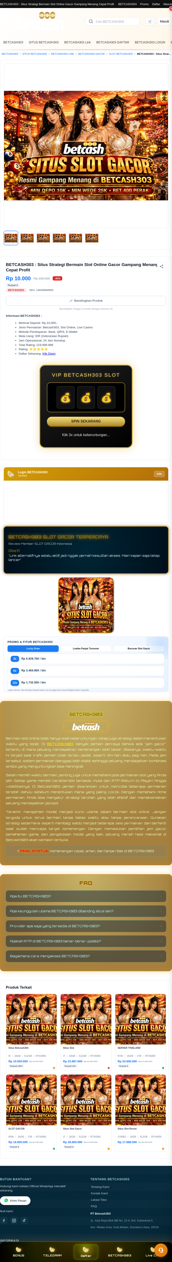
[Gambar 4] (59, 238)
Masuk (168, 4)
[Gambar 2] (27, 238)
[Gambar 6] (92, 238)
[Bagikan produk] (161, 266)
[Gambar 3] (43, 238)
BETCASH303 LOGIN (150, 42)
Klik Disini (49, 353)
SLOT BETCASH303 (121, 54)
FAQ (94, 1206)
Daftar (156, 4)
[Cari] (91, 21)
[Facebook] (4, 1220)
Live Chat (153, 1252)
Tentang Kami (100, 1187)
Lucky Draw (33, 648)
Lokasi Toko (99, 1199)
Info (159, 474)
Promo (144, 4)
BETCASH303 (127, 4)
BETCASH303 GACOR (91, 54)
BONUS (18, 1252)
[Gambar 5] (75, 238)
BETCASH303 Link (77, 42)
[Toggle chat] (161, 1250)
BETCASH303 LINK (62, 54)
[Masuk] (164, 21)
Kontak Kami (99, 1193)
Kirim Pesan (15, 1200)
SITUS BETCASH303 (44, 42)
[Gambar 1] (11, 238)
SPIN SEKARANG (86, 421)
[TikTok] (24, 1220)
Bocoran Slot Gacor (139, 648)
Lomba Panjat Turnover (86, 648)
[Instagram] (14, 1220)
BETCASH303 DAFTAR (112, 42)
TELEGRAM (52, 1252)
